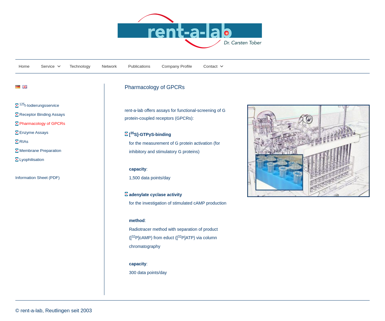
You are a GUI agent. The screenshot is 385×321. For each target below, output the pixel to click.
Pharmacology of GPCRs (42, 123)
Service (50, 66)
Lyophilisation (32, 159)
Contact (213, 66)
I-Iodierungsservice (39, 105)
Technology (80, 66)
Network (109, 66)
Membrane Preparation (40, 150)
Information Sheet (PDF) (37, 177)
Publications (139, 66)
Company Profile (177, 66)
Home (24, 66)
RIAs (24, 141)
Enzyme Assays (34, 132)
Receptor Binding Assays (42, 114)
